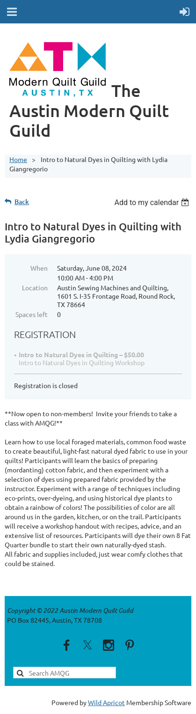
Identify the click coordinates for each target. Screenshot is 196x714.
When (39, 268)
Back (22, 201)
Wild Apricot (106, 702)
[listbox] (152, 202)
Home (18, 159)
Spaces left (31, 314)
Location (35, 287)
